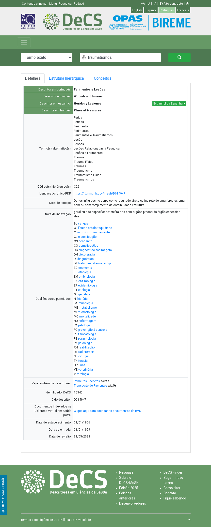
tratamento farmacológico (96, 263)
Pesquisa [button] (65, 3)
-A (155, 3)
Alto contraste (171, 3)
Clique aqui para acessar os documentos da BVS (107, 411)
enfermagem (87, 321)
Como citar (171, 488)
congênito (85, 241)
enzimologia (86, 281)
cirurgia (83, 356)
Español (151, 10)
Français (183, 10)
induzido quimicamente (93, 232)
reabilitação (87, 347)
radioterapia (86, 352)
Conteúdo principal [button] (35, 3)
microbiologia (87, 312)
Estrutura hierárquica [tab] (73, 78)
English (137, 10)
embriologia (87, 276)
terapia (83, 360)
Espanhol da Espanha (169, 103)
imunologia (85, 303)
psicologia (85, 343)
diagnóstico (85, 259)
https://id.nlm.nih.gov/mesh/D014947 (99, 193)
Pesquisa (126, 472)
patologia (84, 325)
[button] (188, 3)
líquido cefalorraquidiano (95, 228)
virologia (83, 374)
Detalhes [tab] (34, 78)
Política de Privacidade (75, 520)
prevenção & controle (92, 329)
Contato (169, 493)
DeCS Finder (172, 472)
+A (143, 3)
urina (82, 365)
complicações (88, 245)
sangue (83, 223)
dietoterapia (87, 254)
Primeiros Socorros (87, 381)
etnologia (84, 272)
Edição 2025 (128, 488)
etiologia (84, 290)
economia (85, 268)
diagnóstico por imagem (95, 250)
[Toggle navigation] (24, 42)
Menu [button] (53, 3)
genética (84, 294)
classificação (87, 237)
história (82, 299)
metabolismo (88, 307)
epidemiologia (87, 285)
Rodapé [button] (79, 3)
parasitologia (87, 338)
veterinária (85, 369)
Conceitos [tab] (120, 78)
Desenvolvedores (132, 503)
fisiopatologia (87, 334)
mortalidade (87, 316)
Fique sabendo (174, 498)
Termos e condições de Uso (40, 520)
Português (167, 10)
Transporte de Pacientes (90, 385)
